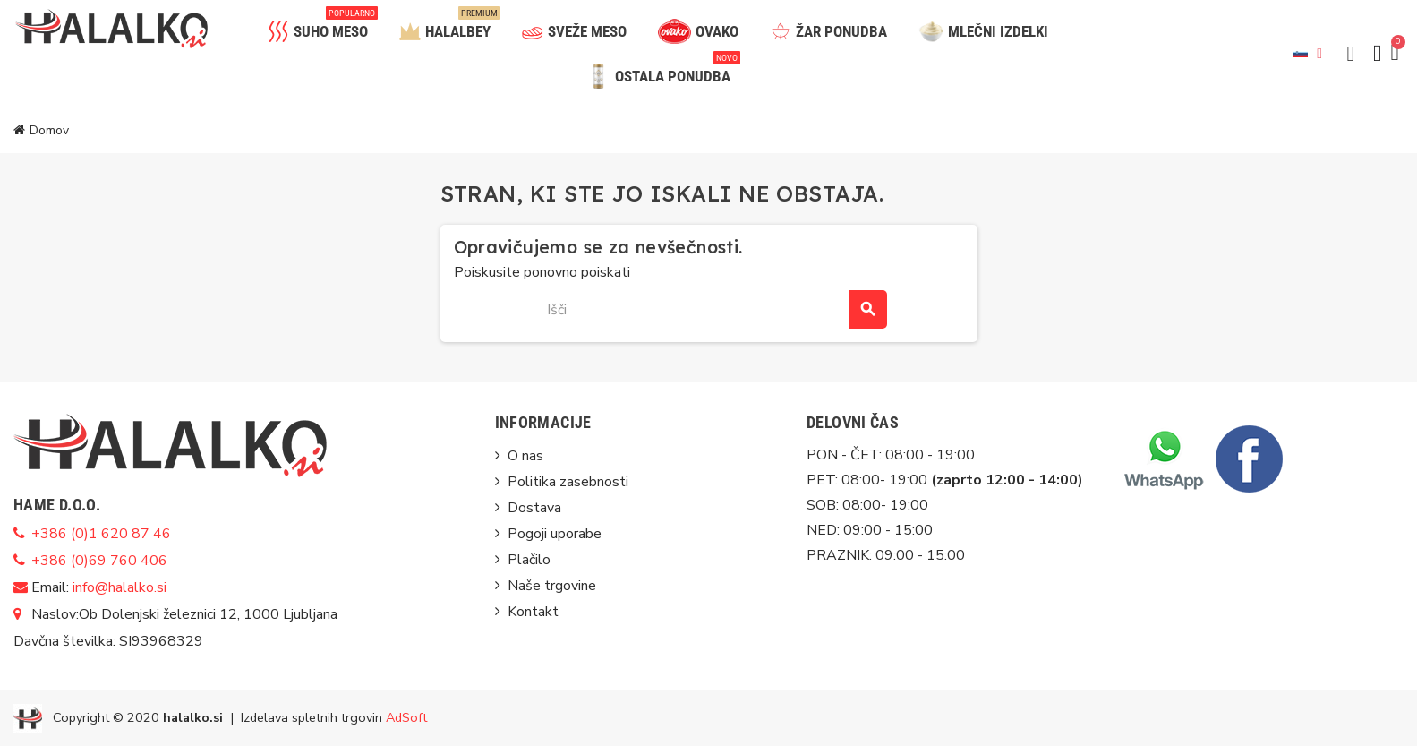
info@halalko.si (119, 587)
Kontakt (533, 612)
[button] (1351, 53)
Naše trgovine (552, 586)
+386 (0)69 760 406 (99, 560)
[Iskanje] (707, 309)
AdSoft (406, 717)
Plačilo (529, 560)
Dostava (534, 508)
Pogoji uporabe (555, 534)
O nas (525, 456)
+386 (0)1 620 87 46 (101, 534)
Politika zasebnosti (568, 482)
